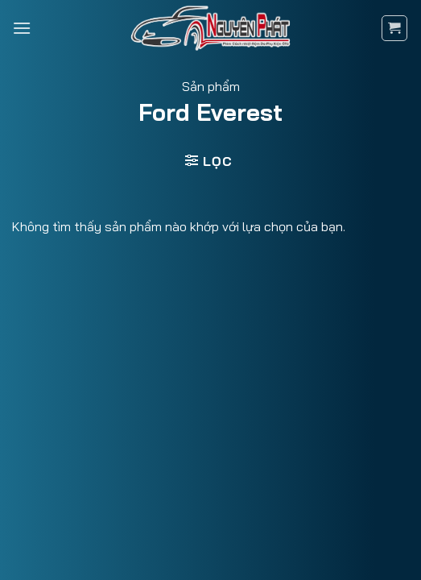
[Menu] (21, 28)
